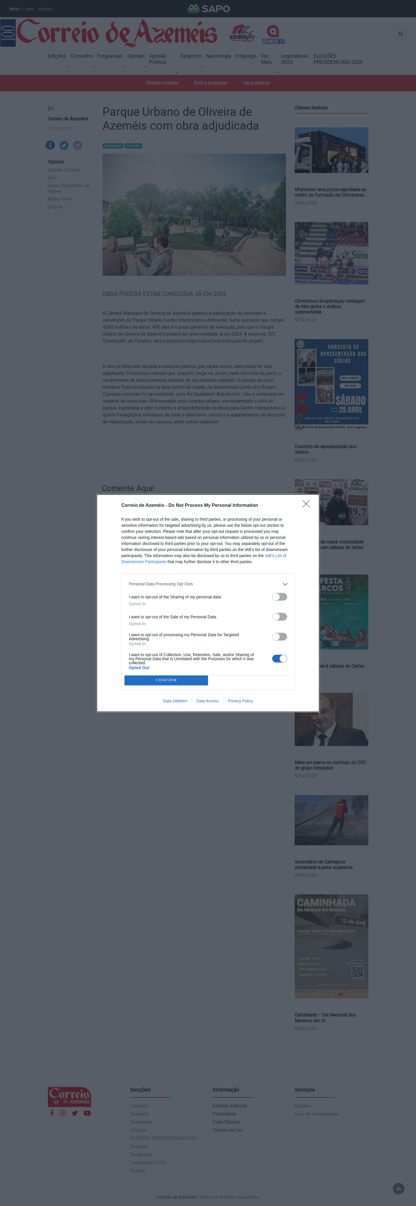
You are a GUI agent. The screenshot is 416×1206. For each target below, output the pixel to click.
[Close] (307, 505)
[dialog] (208, 603)
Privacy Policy (240, 701)
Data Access (207, 701)
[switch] (279, 597)
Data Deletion (175, 701)
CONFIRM (166, 680)
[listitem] (208, 584)
